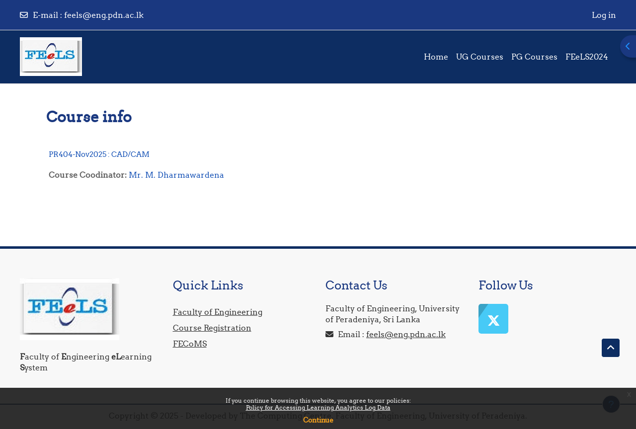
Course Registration (212, 328)
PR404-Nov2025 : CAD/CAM (99, 154)
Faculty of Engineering (217, 312)
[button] (610, 348)
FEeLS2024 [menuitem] (586, 57)
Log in (604, 15)
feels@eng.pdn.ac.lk (104, 15)
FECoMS (190, 344)
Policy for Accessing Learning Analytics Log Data (318, 407)
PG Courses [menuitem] (534, 57)
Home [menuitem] (436, 57)
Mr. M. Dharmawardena (176, 175)
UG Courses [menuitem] (479, 57)
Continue (318, 420)
